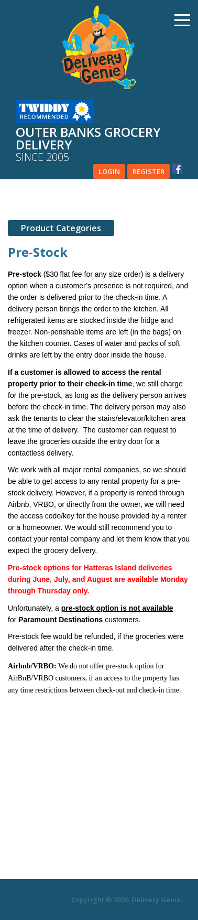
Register (148, 171)
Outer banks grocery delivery (99, 145)
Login (109, 171)
